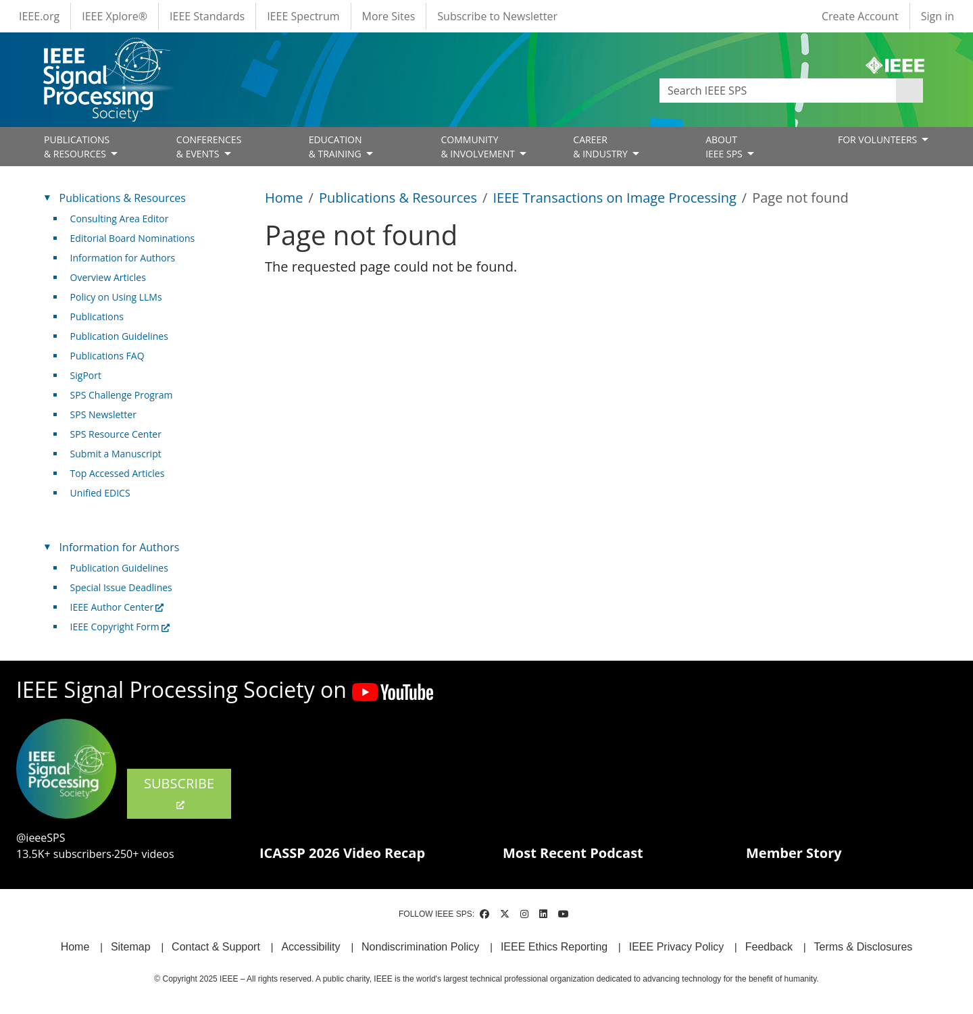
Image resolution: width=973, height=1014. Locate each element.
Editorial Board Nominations (132, 238)
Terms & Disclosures (863, 947)
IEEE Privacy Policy (676, 947)
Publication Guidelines (119, 336)
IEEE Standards (207, 16)
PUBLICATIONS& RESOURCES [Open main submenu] (76, 146)
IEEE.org (39, 16)
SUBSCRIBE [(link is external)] (179, 792)
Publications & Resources (398, 197)
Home (284, 197)
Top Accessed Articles (117, 473)
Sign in (937, 16)
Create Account (860, 16)
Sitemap (131, 947)
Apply (909, 90)
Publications (97, 316)
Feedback (769, 947)
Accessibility (310, 947)
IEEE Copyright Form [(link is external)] (120, 626)
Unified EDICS (100, 492)
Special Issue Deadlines (121, 587)
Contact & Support (216, 947)
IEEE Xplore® (114, 16)
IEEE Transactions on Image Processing (614, 197)
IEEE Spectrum (303, 16)
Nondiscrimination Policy (420, 947)
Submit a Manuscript (115, 453)
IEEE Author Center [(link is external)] (117, 607)
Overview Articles (108, 277)
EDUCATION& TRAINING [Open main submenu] (336, 146)
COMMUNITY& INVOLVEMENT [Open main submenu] (479, 146)
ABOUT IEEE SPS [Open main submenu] (725, 146)
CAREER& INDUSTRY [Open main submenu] (601, 146)
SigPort (85, 375)
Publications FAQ (107, 355)
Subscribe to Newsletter (497, 16)
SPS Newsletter (103, 414)
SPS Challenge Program (121, 394)
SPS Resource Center (115, 434)
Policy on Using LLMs (116, 296)
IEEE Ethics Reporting (554, 947)
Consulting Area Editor (119, 218)
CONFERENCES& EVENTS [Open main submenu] (209, 146)
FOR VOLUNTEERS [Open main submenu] (879, 139)
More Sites (389, 16)
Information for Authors (123, 257)
